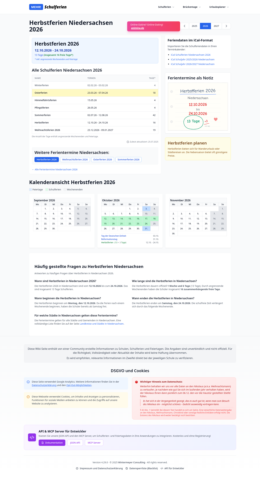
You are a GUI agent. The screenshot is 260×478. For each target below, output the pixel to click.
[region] (95, 106)
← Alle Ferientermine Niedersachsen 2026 (54, 169)
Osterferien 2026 (102, 159)
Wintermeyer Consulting (132, 462)
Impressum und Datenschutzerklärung (99, 468)
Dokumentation (52, 442)
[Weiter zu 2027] (226, 26)
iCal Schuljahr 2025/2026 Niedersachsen (193, 59)
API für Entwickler (172, 468)
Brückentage (192, 7)
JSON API (75, 442)
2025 (194, 26)
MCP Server (94, 442)
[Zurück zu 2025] (184, 26)
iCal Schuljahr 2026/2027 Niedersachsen (193, 64)
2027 (216, 26)
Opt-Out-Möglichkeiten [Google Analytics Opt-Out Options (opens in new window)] (78, 385)
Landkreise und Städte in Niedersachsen (102, 323)
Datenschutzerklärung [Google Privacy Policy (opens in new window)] (44, 385)
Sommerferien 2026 (128, 159)
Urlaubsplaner (219, 7)
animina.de (137, 27)
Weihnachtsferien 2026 (75, 159)
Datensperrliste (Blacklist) (141, 468)
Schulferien (166, 7)
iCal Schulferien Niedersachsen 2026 (190, 54)
